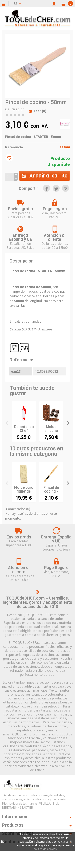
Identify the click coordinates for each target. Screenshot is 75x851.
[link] (46, 188)
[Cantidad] (9, 176)
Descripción (21, 261)
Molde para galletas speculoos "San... (23, 493)
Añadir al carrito (44, 175)
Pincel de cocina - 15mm (51, 491)
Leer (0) (37, 111)
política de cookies (45, 849)
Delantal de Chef (24, 428)
